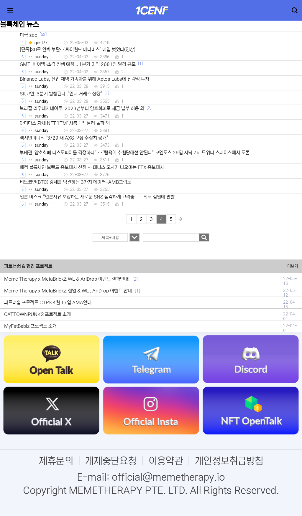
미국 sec (28, 35)
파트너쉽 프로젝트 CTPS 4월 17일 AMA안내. (48, 302)
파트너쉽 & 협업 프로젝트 (28, 266)
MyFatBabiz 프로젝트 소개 (30, 326)
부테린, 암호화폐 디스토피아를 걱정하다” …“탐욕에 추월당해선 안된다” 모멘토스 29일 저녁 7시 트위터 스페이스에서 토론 (135, 152)
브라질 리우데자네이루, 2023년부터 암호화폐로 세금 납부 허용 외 (82, 108)
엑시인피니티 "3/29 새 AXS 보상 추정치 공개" (64, 137)
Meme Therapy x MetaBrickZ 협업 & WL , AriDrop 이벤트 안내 (68, 290)
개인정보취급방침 (229, 461)
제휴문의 (56, 461)
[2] (149, 108)
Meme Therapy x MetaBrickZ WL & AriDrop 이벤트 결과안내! (66, 279)
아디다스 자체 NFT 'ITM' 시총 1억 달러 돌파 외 (65, 123)
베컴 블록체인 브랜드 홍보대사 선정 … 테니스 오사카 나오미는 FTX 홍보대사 (92, 167)
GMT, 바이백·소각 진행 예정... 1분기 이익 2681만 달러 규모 (78, 64)
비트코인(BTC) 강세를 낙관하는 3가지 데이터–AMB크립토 (75, 182)
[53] (43, 34)
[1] (140, 64)
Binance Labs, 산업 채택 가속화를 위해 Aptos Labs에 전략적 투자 (84, 79)
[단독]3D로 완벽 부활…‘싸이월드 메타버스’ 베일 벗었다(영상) (77, 49)
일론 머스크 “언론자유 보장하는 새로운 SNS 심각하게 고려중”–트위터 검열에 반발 (97, 196)
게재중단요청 (111, 461)
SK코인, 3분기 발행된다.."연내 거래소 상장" (61, 93)
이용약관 (166, 461)
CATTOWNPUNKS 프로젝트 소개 (37, 314)
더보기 (292, 266)
